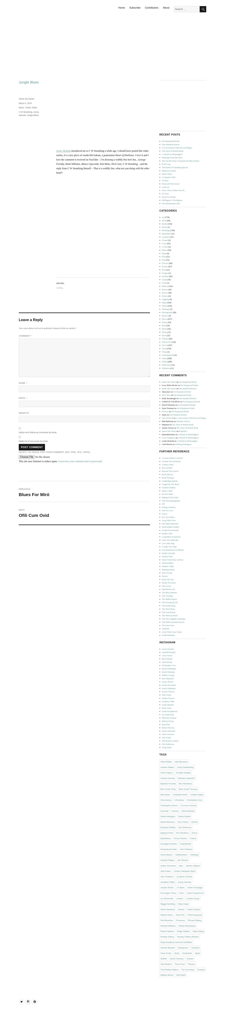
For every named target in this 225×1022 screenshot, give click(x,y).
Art (163, 217)
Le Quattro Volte (168, 177)
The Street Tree (168, 625)
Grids (164, 283)
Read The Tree (168, 579)
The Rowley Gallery (170, 741)
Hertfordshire (181, 855)
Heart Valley (167, 174)
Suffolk (163, 958)
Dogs (164, 253)
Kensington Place (168, 893)
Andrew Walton (167, 767)
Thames (191, 964)
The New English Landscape (173, 619)
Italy (181, 866)
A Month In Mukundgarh (172, 154)
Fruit (164, 270)
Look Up (165, 187)
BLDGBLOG (167, 474)
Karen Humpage (195, 887)
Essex (194, 833)
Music (21, 107)
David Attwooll (188, 811)
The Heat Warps (168, 609)
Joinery (165, 296)
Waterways (166, 365)
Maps (164, 302)
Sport (164, 335)
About (166, 7)
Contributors (151, 7)
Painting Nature (168, 569)
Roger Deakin (183, 931)
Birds (164, 220)
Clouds (165, 240)
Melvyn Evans (168, 721)
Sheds (164, 329)
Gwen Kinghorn (168, 438)
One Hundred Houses (170, 144)
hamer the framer (26, 99)
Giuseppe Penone (168, 844)
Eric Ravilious (182, 833)
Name (23, 383)
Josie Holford (167, 418)
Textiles (165, 338)
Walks (164, 361)
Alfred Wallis (166, 762)
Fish (163, 260)
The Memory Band (169, 615)
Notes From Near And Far (172, 560)
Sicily (176, 953)
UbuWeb (165, 628)
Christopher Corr (169, 665)
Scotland (195, 948)
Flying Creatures (168, 507)
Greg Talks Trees (169, 520)
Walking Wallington (183, 444)
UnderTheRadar (168, 635)
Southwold (187, 953)
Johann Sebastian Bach (184, 871)
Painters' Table (168, 566)
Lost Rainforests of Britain (173, 550)
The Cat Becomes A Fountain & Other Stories (180, 161)
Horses (165, 289)
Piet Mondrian (166, 920)
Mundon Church (183, 421)
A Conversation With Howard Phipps (177, 148)
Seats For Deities (169, 197)
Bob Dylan (165, 794)
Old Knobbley (167, 563)
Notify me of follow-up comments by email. (38, 432)
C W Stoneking (25, 112)
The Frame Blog (168, 606)
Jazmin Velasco (168, 691)
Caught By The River (170, 484)
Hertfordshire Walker (170, 527)
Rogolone (183, 431)
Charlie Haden (196, 794)
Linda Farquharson (169, 711)
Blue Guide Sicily (168, 789)
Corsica (175, 811)
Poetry (164, 322)
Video (34, 107)
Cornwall (164, 811)
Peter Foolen (167, 573)
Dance (164, 250)
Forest (164, 514)
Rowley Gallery (167, 937)
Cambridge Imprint (170, 481)
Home (121, 7)
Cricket (165, 247)
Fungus (165, 273)
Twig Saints (167, 747)
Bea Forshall (167, 468)
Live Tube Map (168, 543)
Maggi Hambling (167, 904)
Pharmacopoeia (195, 915)
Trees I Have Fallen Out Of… (174, 190)
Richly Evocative (169, 583)
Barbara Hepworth (186, 778)
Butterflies (166, 233)
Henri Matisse (186, 849)
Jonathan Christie (184, 876)
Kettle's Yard (167, 533)
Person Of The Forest (170, 184)
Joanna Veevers (168, 698)
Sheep (164, 332)
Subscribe (134, 7)
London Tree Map (169, 546)
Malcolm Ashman (169, 718)
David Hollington (169, 668)
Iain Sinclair (182, 860)
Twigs (164, 352)
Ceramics (166, 237)
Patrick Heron (166, 915)
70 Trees (165, 193)
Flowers (165, 263)
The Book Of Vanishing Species (175, 167)
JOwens (165, 411)
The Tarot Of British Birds (172, 151)
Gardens (165, 276)
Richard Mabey (195, 920)
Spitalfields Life (168, 589)
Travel (28, 107)
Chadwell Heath (180, 794)
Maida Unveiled (168, 553)
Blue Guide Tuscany (188, 789)
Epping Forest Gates (170, 497)
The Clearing (167, 596)
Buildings (166, 230)
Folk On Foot (167, 510)
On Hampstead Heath (170, 141)
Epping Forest (166, 833)
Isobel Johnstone (168, 688)
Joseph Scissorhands (170, 530)
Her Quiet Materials (170, 523)
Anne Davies (167, 655)
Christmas (179, 800)
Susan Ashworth (168, 731)
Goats (164, 279)
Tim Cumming (187, 969)
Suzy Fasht (166, 737)
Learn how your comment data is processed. (80, 461)
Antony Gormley (167, 778)
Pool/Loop (166, 164)
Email (23, 398)
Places (164, 319)
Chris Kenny (167, 662)
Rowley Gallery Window (188, 937)
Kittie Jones (167, 708)
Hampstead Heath (168, 849)
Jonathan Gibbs (168, 701)
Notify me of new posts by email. (33, 441)
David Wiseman (168, 672)
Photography (167, 312)
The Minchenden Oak (171, 203)
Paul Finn (166, 724)
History (165, 286)
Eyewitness (165, 838)
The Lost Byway (168, 612)
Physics (165, 316)
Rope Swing (198, 931)
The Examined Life (170, 602)
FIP (163, 504)
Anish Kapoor (166, 773)
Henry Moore (166, 855)
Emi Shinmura (168, 678)
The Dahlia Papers (169, 599)
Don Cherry (183, 822)
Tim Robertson (168, 744)
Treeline (165, 180)
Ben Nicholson (185, 783)
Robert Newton (168, 728)
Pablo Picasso (193, 909)
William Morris (166, 975)
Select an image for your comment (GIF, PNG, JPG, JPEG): (55, 452)
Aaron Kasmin (168, 649)
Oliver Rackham (167, 909)
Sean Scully (165, 953)
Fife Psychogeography (171, 501)
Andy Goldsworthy (185, 767)
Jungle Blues (33, 115)
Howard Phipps (167, 860)
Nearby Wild (167, 556)
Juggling (165, 299)
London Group (192, 898)
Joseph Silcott (166, 887)
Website (24, 413)
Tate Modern (166, 964)
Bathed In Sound (168, 171)
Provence (180, 920)
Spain (197, 953)
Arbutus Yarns (167, 464)
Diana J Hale (167, 491)
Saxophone (183, 948)
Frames (165, 266)
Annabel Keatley (169, 652)
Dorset (194, 822)
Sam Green (166, 586)
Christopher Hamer (169, 805)
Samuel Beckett (167, 948)
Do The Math (167, 494)
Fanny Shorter (167, 682)
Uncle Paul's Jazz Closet (172, 632)
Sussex (190, 958)
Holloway (194, 855)
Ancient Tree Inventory (171, 461)
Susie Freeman (168, 734)
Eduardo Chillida (167, 827)
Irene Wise (166, 395)
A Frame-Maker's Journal (172, 458)
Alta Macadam (181, 762)
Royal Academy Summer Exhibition (176, 942)
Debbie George (168, 675)
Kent (181, 893)
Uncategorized (168, 355)
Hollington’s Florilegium (172, 200)
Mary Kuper (183, 904)
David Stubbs (184, 816)
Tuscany (201, 969)
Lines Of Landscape (170, 540)
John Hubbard (166, 876)
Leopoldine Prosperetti (171, 537)
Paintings (165, 309)
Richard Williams (168, 926)
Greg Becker (185, 844)
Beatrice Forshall (168, 783)
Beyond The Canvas (170, 471)
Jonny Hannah (63, 151)
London (179, 898)
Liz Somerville (168, 714)
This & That (167, 342)
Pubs (164, 325)
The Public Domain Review (173, 622)
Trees (164, 348)
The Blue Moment (169, 592)
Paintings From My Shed (172, 157)
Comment (25, 336)
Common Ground (188, 805)
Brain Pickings (168, 478)
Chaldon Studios (168, 487)
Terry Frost (180, 964)
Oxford (181, 909)
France (193, 838)
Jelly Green (166, 695)
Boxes (164, 227)
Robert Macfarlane (187, 926)
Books (164, 224)
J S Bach (180, 887)
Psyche (165, 576)
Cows (164, 243)
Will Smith (180, 975)
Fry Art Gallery (168, 517)
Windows (166, 368)
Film (164, 256)
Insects (165, 293)
